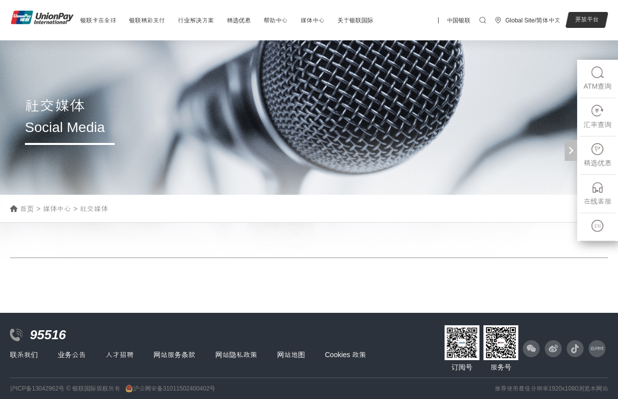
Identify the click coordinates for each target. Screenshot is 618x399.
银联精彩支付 (147, 20)
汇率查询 (598, 116)
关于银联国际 (355, 20)
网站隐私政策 (236, 355)
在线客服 (598, 193)
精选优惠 (239, 20)
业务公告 (72, 355)
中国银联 (458, 20)
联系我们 (24, 355)
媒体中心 (312, 20)
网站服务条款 (174, 355)
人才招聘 (120, 355)
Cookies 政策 (345, 355)
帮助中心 (276, 20)
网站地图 (291, 355)
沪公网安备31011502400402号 (174, 388)
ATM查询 (598, 78)
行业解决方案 (196, 20)
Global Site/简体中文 (532, 20)
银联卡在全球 (98, 20)
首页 (27, 209)
